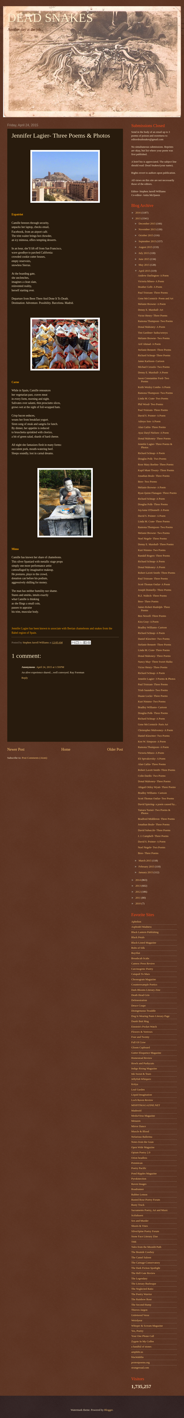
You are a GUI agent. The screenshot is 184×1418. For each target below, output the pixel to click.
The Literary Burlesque (143, 1283)
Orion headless (139, 1157)
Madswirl (136, 1110)
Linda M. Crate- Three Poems (154, 521)
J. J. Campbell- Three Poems (153, 836)
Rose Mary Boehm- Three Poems (155, 464)
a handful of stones (141, 1346)
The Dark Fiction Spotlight (145, 1268)
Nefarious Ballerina (141, 1136)
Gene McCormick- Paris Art (153, 724)
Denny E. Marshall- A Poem (153, 372)
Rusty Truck (137, 1204)
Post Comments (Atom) (34, 757)
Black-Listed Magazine (143, 942)
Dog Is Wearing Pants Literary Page (150, 1016)
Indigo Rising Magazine (144, 1068)
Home (65, 749)
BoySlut (135, 953)
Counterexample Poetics (144, 984)
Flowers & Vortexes (142, 1031)
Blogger (108, 1410)
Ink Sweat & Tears (141, 1073)
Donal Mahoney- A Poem (151, 327)
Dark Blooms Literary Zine (145, 990)
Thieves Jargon (139, 1309)
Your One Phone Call (142, 1336)
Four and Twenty (140, 1037)
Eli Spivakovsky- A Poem (151, 758)
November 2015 (148, 229)
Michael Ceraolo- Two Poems (154, 367)
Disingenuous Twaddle (143, 1010)
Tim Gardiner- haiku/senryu (153, 332)
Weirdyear (136, 1320)
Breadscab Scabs (140, 958)
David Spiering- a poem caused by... (157, 804)
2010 (138, 903)
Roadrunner (137, 1189)
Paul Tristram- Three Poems (153, 292)
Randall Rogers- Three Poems (154, 555)
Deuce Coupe (138, 1005)
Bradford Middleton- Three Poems (156, 819)
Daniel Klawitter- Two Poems (154, 638)
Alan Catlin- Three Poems (152, 427)
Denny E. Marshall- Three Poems (155, 544)
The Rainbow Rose (141, 1299)
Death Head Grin (140, 995)
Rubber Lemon (139, 1194)
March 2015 (145, 860)
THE (133, 1241)
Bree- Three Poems (148, 601)
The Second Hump (141, 1304)
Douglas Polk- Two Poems (152, 458)
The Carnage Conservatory (145, 1262)
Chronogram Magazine (143, 979)
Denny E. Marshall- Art (150, 309)
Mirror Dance (138, 1126)
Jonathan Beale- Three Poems (154, 475)
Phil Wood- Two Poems (150, 404)
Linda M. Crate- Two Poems (153, 398)
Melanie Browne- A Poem (152, 304)
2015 (138, 218)
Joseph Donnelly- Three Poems (154, 590)
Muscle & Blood (140, 1131)
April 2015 (145, 270)
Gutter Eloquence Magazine (146, 1052)
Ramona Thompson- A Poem (153, 747)
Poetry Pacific (138, 1168)
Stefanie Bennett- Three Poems (154, 349)
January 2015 (146, 872)
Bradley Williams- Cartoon (152, 627)
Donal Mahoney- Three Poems (154, 438)
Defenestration (139, 1000)
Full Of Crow (138, 1042)
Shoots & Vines (139, 1226)
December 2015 (147, 223)
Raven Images (138, 1184)
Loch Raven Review (142, 1100)
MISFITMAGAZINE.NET (145, 1105)
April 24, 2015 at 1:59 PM (50, 667)
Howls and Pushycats (142, 1063)
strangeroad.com (140, 1367)
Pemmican (136, 1163)
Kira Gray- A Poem (148, 621)
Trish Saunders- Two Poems (153, 690)
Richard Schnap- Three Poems (154, 355)
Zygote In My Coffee (142, 1341)
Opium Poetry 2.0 (140, 1152)
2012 (138, 891)
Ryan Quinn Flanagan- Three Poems (157, 493)
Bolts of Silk (138, 947)
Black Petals (138, 937)
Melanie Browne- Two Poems (154, 338)
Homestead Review (141, 1058)
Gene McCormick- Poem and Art (155, 298)
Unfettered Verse (140, 1315)
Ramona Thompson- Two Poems (155, 321)
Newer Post (16, 749)
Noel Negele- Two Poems (151, 847)
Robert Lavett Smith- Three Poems (156, 572)
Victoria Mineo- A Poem (151, 281)
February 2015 (147, 866)
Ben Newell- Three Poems (152, 616)
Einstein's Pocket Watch (144, 1026)
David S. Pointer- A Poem (151, 415)
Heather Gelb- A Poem (150, 286)
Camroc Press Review (143, 963)
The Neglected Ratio (142, 1288)
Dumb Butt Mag (140, 1021)
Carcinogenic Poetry (142, 968)
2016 (138, 212)
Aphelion (136, 921)
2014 (138, 880)
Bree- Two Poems (147, 481)
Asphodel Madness (141, 926)
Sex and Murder (139, 1220)
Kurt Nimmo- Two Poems (152, 550)
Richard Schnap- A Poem (151, 453)
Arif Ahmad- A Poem (149, 344)
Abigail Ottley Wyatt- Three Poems (157, 787)
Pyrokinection (138, 1178)
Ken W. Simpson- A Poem (152, 741)
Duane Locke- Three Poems (153, 696)
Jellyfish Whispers (141, 1079)
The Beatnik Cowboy (142, 1252)
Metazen (135, 1121)
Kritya (134, 1084)
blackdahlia (137, 1357)
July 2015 (144, 253)
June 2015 (144, 259)
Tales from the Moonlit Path (146, 1247)
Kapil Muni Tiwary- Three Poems (156, 470)
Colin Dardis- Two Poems (152, 775)
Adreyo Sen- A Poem (149, 421)
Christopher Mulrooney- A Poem (155, 730)
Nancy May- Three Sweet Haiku (155, 661)
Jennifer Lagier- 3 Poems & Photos (156, 678)
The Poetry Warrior (141, 1294)
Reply (25, 677)
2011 (138, 897)
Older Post (115, 749)
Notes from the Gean (142, 1142)
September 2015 (148, 241)
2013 (138, 885)
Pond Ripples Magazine (144, 1173)
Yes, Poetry (137, 1331)
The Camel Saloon (141, 1257)
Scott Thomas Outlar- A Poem (154, 584)
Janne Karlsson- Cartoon (151, 361)
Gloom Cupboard (140, 1047)
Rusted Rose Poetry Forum (145, 1199)
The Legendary (139, 1278)
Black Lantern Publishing (145, 932)
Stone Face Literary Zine (144, 1236)
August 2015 (146, 247)
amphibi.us (137, 1352)
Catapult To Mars (140, 974)
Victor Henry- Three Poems (152, 315)
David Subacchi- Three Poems (154, 830)
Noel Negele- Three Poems (152, 538)
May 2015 (144, 264)
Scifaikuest (137, 1215)
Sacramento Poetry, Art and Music (149, 1210)
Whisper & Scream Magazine (147, 1325)
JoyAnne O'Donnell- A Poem (153, 510)
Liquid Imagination (141, 1094)
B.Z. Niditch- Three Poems (152, 595)
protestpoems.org (140, 1362)
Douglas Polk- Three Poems (153, 504)
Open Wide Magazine (142, 1147)
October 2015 (146, 235)
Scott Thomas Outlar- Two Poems (156, 798)
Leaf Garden (138, 1089)
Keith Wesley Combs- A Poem (154, 387)
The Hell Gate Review (143, 1273)
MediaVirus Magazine (143, 1115)
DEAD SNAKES (50, 18)
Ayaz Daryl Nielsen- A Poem (153, 432)
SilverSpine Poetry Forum (145, 1231)
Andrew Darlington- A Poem (153, 275)
